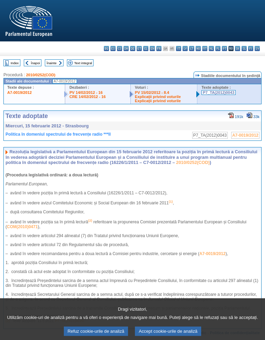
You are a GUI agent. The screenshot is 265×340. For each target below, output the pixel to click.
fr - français (158, 48)
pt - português (224, 48)
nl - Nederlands (211, 48)
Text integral (83, 63)
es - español (113, 48)
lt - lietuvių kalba (191, 48)
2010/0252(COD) (40, 75)
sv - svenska (257, 48)
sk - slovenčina (237, 48)
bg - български (106, 48)
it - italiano (178, 48)
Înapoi (35, 63)
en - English (152, 48)
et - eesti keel (139, 48)
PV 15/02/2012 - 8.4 (152, 92)
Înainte (52, 63)
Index (15, 63)
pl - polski (217, 48)
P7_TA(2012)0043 (218, 92)
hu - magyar (198, 48)
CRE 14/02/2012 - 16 (87, 97)
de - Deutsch (132, 48)
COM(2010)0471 (22, 226)
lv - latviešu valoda (185, 48)
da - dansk (126, 48)
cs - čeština (119, 48)
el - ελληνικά (145, 48)
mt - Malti (204, 48)
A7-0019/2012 (19, 92)
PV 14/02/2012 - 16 (85, 92)
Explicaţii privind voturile (158, 97)
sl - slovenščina (244, 48)
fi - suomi (250, 48)
